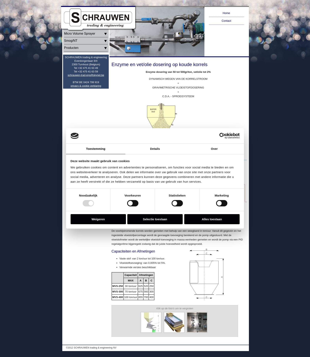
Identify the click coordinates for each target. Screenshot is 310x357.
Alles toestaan (212, 219)
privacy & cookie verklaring (86, 85)
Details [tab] (155, 148)
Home (226, 13)
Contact (226, 20)
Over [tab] (214, 148)
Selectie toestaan (155, 219)
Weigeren (98, 219)
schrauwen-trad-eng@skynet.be (86, 75)
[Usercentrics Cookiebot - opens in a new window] (222, 136)
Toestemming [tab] (95, 148)
